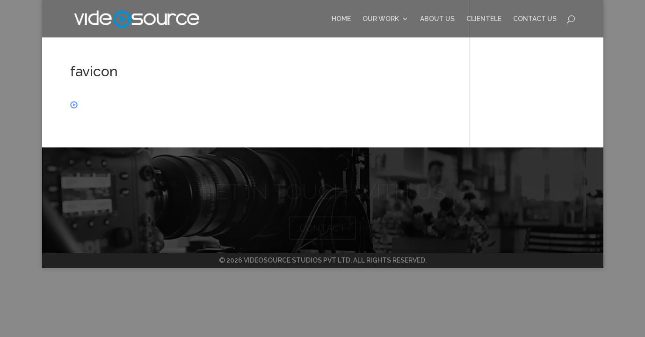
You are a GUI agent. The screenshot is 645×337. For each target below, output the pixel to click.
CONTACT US (535, 18)
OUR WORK (380, 18)
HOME (341, 18)
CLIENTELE (483, 18)
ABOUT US (437, 18)
